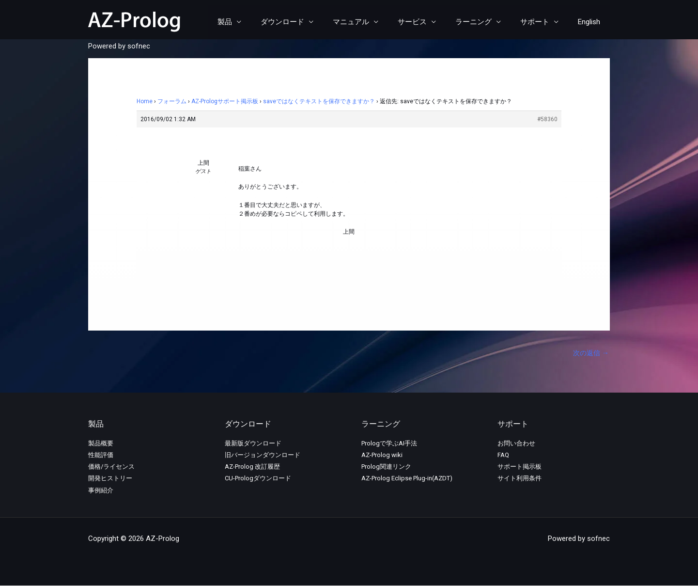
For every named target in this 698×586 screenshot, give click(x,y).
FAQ (503, 455)
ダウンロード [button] (309, 21)
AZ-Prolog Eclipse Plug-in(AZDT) (406, 479)
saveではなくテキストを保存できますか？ (319, 101)
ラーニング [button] (485, 21)
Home (145, 101)
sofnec (138, 46)
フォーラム (171, 101)
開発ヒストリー (110, 479)
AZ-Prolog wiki (382, 455)
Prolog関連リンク (386, 467)
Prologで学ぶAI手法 (389, 443)
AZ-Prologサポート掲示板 (224, 101)
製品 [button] (256, 21)
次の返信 (590, 353)
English (591, 21)
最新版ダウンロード (253, 443)
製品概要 (100, 443)
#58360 (547, 119)
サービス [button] (429, 21)
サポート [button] (542, 21)
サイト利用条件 (519, 479)
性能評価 (100, 455)
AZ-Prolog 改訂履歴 (252, 467)
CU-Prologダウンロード (258, 479)
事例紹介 (100, 490)
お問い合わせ (516, 443)
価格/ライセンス (111, 467)
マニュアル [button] (373, 21)
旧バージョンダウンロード (262, 455)
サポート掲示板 (519, 467)
